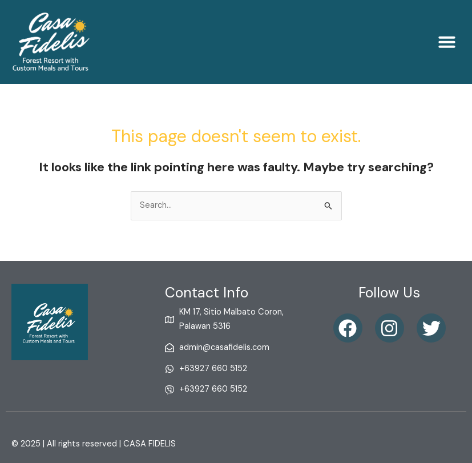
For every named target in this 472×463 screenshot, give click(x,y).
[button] (447, 41)
